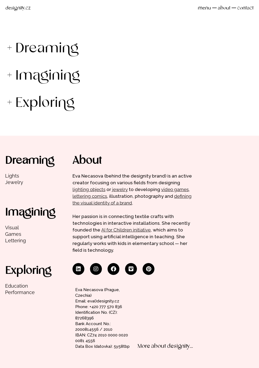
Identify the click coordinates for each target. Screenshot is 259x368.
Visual (12, 227)
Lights (12, 176)
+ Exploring (40, 103)
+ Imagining (43, 76)
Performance (20, 292)
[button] (129, 49)
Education (16, 286)
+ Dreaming (42, 48)
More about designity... (165, 346)
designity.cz (17, 8)
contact (245, 8)
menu (204, 8)
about (224, 8)
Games (13, 234)
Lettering (15, 240)
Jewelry (14, 182)
